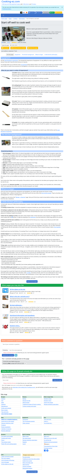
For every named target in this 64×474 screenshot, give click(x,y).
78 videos (33, 4)
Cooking (15, 18)
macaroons (33, 217)
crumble (28, 272)
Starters (3, 398)
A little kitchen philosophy (51, 54)
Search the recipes (48, 402)
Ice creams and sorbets (7, 436)
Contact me (39, 12)
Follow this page (32, 48)
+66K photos (26, 4)
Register (25, 442)
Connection (59, 12)
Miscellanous (4, 406)
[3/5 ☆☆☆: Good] (13, 45)
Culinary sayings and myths (29, 406)
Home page (4, 18)
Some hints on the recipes (7, 421)
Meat (2, 402)
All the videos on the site (17, 289)
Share (51, 12)
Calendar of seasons (6, 429)
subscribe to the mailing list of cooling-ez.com (24, 387)
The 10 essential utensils (29, 421)
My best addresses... (16, 305)
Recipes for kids (26, 400)
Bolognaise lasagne (27, 468)
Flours (2, 440)
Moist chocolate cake (28, 462)
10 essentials (24, 64)
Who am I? (31, 12)
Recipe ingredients (5, 427)
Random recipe (47, 398)
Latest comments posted (7, 456)
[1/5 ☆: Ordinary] (10, 45)
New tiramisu (26, 464)
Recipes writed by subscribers (51, 404)
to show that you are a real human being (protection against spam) (26, 352)
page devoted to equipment (11, 60)
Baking (24, 398)
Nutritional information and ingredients (22, 315)
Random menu (47, 400)
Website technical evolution (50, 442)
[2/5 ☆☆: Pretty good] (12, 45)
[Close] (62, 7)
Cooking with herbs (6, 438)
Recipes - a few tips (20, 197)
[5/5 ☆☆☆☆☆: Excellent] (16, 45)
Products (3, 425)
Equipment (17, 54)
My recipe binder (27, 438)
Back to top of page (32, 281)
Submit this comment (8, 355)
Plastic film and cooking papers (9, 444)
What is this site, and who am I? (19, 296)
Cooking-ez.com (11, 1)
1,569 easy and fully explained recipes (11, 4)
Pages (10, 18)
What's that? (26, 436)
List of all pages (5, 462)
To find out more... (6, 9)
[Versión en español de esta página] (26, 13)
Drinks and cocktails (6, 408)
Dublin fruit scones (27, 461)
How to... (46, 421)
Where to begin (39, 54)
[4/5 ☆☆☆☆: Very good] (15, 45)
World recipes (26, 402)
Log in (24, 444)
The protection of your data (50, 446)
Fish (2, 400)
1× (8, 42)
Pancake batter (26, 457)
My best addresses (5, 430)
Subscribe (46, 12)
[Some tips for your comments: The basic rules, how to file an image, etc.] (16, 355)
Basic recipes (4, 410)
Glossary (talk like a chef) (7, 423)
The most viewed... (5, 458)
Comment (5, 48)
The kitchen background (28, 54)
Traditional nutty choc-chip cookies (31, 459)
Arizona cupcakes (27, 466)
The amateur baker (6, 442)
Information (22, 18)
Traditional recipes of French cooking (32, 404)
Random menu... (15, 326)
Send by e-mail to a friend (18, 48)
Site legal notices (48, 448)
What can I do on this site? (50, 438)
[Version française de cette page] (24, 13)
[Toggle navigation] (3, 15)
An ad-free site (47, 440)
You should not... (48, 423)
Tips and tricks (4, 412)
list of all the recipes (46, 193)
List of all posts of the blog (7, 460)
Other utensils (26, 423)
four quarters (57, 227)
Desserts (3, 404)
